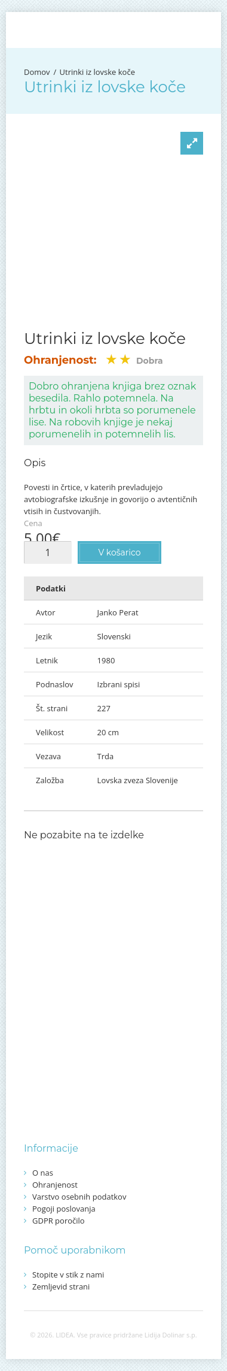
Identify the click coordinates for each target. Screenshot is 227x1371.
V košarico (119, 552)
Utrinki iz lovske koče (97, 72)
